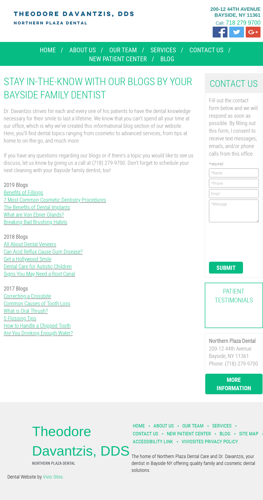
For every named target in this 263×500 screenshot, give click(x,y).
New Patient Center (118, 59)
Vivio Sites (53, 476)
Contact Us (206, 50)
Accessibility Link (153, 441)
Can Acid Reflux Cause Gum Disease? (43, 251)
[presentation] (229, 241)
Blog (167, 59)
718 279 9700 (243, 22)
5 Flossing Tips (20, 318)
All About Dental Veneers (30, 244)
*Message (234, 211)
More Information (234, 384)
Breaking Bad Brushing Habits (35, 221)
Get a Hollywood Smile (27, 258)
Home (48, 50)
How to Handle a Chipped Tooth (37, 325)
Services (163, 50)
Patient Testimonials (234, 295)
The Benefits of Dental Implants (37, 207)
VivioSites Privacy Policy (210, 441)
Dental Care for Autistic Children (38, 266)
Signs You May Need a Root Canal (39, 273)
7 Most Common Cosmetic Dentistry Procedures (55, 199)
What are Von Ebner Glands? (34, 214)
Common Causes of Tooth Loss (37, 303)
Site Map (248, 433)
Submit (226, 268)
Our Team (123, 50)
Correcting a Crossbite (27, 295)
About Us (82, 50)
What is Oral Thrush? (26, 310)
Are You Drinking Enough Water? (38, 332)
